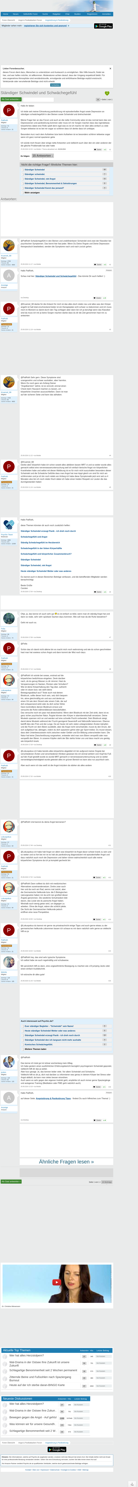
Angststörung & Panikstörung (56, 1443)
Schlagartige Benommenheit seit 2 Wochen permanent (43, 1370)
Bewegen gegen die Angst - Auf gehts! (33, 1417)
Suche (45, 14)
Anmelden (106, 14)
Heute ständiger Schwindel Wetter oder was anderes (46, 571)
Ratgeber (56, 14)
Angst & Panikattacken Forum (30, 1443)
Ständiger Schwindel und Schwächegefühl (39, 92)
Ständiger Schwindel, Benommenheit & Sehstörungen (51, 183)
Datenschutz (54, 1470)
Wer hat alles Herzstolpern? (26, 1355)
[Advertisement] (46, 800)
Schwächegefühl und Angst (34, 537)
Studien (77, 14)
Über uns (36, 1470)
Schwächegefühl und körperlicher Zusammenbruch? (46, 554)
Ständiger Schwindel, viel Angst (40, 179)
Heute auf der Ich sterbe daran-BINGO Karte (37, 1385)
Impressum (45, 1470)
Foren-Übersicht (8, 1443)
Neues (15, 14)
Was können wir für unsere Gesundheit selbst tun (39, 1424)
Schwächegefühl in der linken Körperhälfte (41, 548)
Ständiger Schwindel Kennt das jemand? (44, 188)
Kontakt (28, 1470)
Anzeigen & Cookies (68, 1470)
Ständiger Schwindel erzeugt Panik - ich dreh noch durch (48, 531)
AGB (79, 1470)
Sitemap (85, 1470)
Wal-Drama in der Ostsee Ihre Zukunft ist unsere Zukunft (44, 1410)
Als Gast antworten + (11, 99)
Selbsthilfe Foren (30, 14)
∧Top (132, 1484)
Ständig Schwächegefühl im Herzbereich (40, 542)
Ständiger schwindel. (35, 174)
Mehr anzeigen (32, 192)
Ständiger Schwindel (35, 170)
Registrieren (92, 14)
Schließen (55, 85)
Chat (67, 14)
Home (5, 14)
